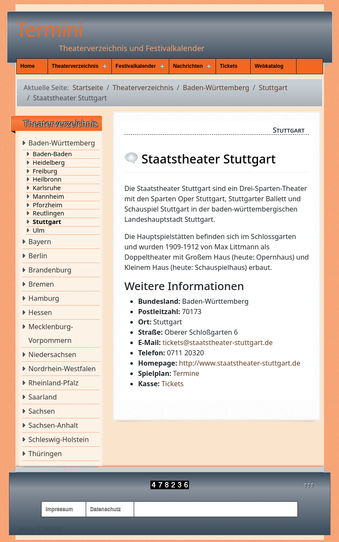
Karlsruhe (46, 188)
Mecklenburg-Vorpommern (50, 333)
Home (28, 66)
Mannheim (48, 196)
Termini (49, 29)
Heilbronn (47, 179)
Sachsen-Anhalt (53, 425)
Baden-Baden (52, 154)
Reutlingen (48, 213)
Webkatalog (269, 66)
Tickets (228, 66)
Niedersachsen (52, 354)
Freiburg (45, 171)
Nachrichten (188, 66)
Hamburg (43, 298)
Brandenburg (49, 270)
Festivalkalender (136, 66)
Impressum (59, 509)
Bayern (39, 241)
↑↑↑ (308, 484)
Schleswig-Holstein (58, 439)
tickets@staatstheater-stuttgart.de (217, 342)
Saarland (42, 397)
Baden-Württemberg (61, 143)
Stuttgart (47, 222)
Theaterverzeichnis (75, 66)
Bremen (41, 284)
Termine (186, 373)
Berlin (37, 255)
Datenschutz (105, 509)
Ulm (39, 230)
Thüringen (45, 453)
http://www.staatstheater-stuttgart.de (239, 363)
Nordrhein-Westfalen (62, 368)
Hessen (40, 312)
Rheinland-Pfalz (53, 383)
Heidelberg (49, 163)
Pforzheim (47, 205)
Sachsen (41, 411)
